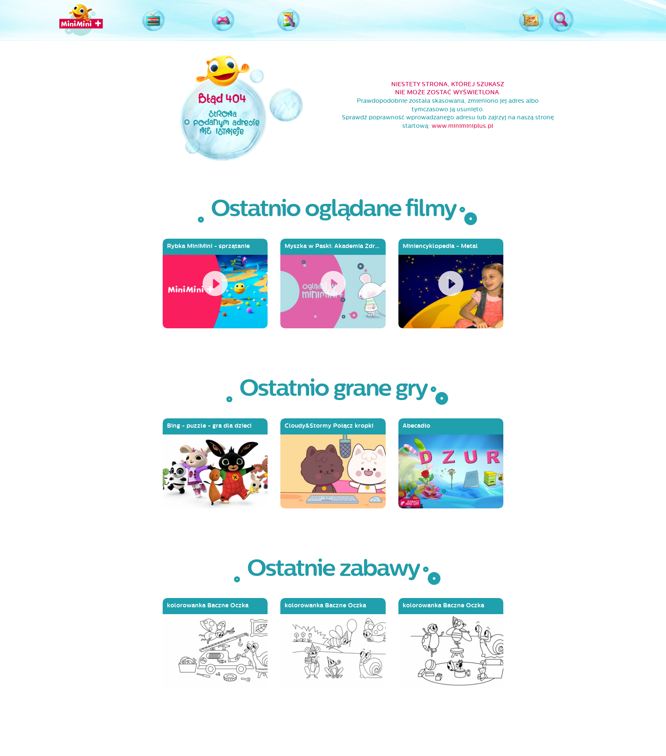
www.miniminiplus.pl (462, 126)
